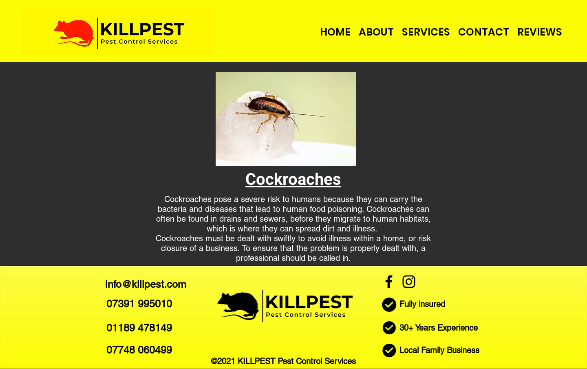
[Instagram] (408, 281)
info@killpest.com (145, 284)
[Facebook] (388, 281)
